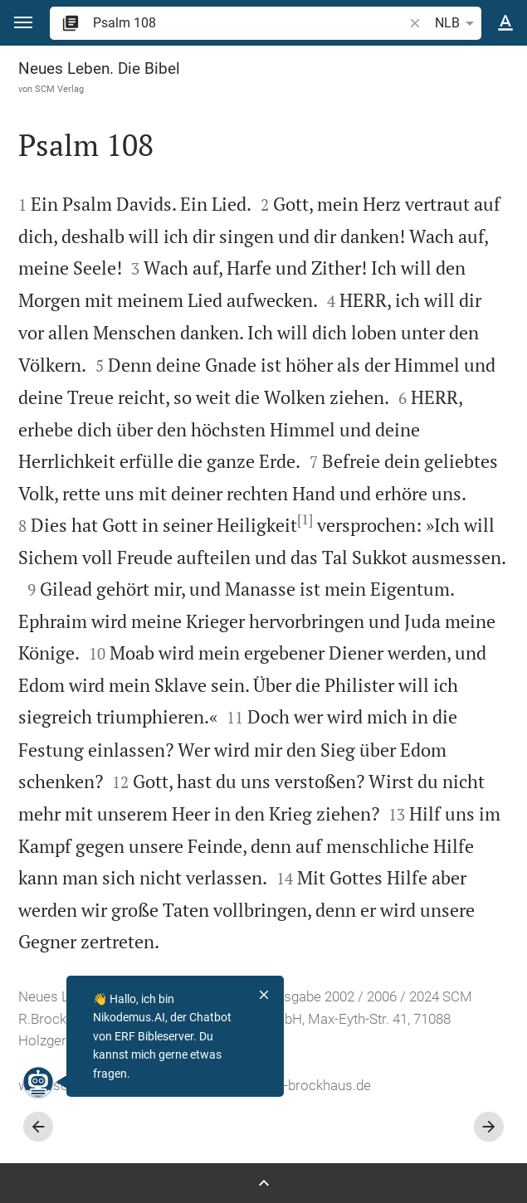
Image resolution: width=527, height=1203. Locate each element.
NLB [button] (457, 23)
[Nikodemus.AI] (38, 1082)
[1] (305, 519)
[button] (23, 23)
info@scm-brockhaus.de (295, 1085)
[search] (249, 23)
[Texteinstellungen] (505, 23)
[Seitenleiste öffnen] (263, 1183)
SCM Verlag (59, 89)
